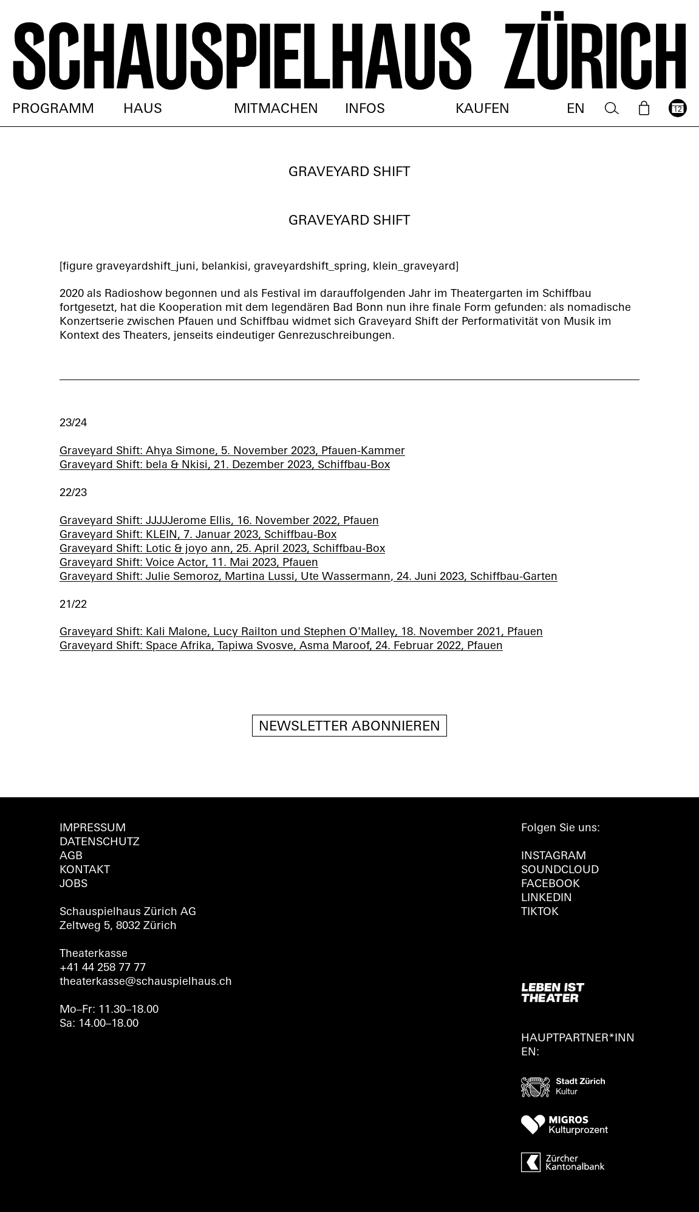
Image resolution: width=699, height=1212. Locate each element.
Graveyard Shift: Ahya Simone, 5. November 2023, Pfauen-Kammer (232, 451)
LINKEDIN (546, 898)
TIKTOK (540, 912)
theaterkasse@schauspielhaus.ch (146, 982)
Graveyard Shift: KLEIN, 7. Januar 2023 (159, 535)
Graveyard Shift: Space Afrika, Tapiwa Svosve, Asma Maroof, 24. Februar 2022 (260, 646)
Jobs (73, 884)
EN (576, 110)
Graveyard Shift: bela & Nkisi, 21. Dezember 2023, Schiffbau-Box (225, 465)
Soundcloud (560, 870)
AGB (71, 856)
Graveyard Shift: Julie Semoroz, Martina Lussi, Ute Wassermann (225, 577)
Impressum (93, 828)
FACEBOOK (550, 884)
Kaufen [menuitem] (482, 110)
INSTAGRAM (553, 856)
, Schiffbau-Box (297, 535)
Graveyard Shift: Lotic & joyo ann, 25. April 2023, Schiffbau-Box (222, 549)
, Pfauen (358, 521)
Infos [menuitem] (365, 110)
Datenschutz (100, 842)
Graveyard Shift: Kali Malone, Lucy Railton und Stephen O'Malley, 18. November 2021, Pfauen (301, 632)
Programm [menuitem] (53, 110)
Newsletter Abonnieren (349, 727)
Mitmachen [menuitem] (276, 110)
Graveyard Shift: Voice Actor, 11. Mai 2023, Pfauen (189, 563)
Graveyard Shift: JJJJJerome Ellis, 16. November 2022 (198, 521)
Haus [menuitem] (142, 110)
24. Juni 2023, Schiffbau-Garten (475, 577)
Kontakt (85, 870)
